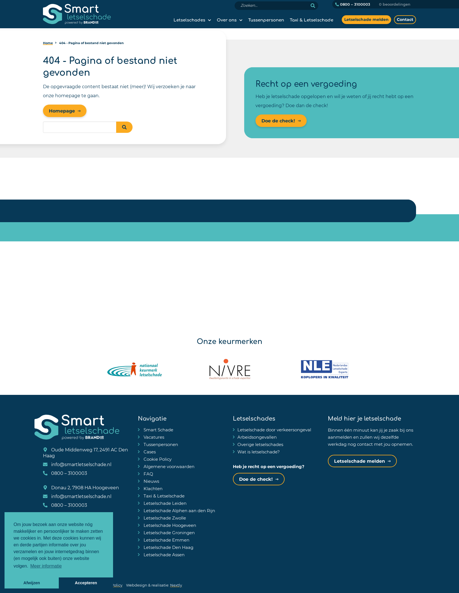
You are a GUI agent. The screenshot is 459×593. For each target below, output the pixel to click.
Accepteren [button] (86, 583)
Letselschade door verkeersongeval (274, 429)
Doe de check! (278, 121)
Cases (149, 452)
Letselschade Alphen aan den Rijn (178, 510)
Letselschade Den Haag (167, 547)
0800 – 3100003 (352, 4)
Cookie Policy (157, 459)
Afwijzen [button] (31, 583)
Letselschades (189, 19)
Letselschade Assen (163, 554)
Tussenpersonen (266, 19)
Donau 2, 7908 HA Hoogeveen (81, 487)
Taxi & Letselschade (311, 19)
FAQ (147, 474)
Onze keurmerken (229, 340)
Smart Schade (157, 429)
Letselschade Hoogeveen (169, 525)
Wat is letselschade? (258, 452)
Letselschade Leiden (164, 503)
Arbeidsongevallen (257, 437)
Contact (405, 19)
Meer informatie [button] (46, 566)
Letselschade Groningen (168, 532)
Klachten (152, 488)
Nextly (176, 585)
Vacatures (153, 437)
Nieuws (150, 481)
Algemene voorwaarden (168, 466)
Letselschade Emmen (165, 540)
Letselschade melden (366, 19)
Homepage (62, 111)
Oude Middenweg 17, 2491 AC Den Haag (85, 452)
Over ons (227, 19)
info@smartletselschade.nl (77, 464)
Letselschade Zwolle (164, 518)
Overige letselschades (260, 444)
